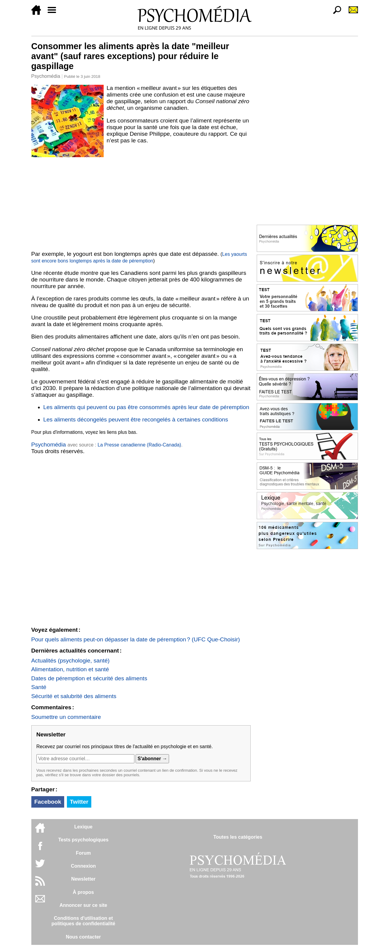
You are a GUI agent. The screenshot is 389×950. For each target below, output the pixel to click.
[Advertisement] (141, 202)
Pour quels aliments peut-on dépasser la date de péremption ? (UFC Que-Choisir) (135, 639)
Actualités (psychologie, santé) (70, 660)
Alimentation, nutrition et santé (70, 669)
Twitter (79, 802)
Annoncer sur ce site (83, 905)
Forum (83, 853)
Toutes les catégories (237, 837)
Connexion (83, 866)
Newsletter (83, 879)
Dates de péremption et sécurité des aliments (89, 678)
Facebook (47, 802)
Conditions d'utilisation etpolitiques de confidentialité (83, 921)
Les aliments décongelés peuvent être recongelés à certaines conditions (135, 419)
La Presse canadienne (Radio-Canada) (139, 444)
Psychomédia (45, 76)
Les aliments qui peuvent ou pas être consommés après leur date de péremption (146, 407)
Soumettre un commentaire (66, 717)
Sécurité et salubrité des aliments (74, 696)
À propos (83, 892)
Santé (38, 687)
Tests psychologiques (83, 839)
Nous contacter (83, 936)
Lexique (83, 826)
